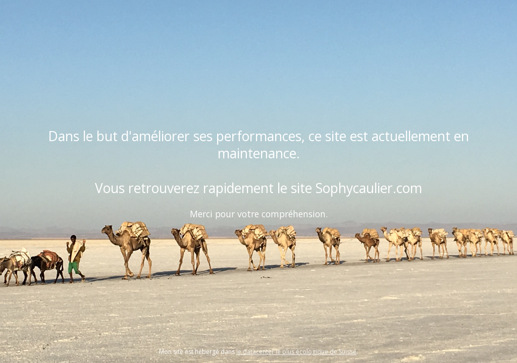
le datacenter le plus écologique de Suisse (296, 351)
